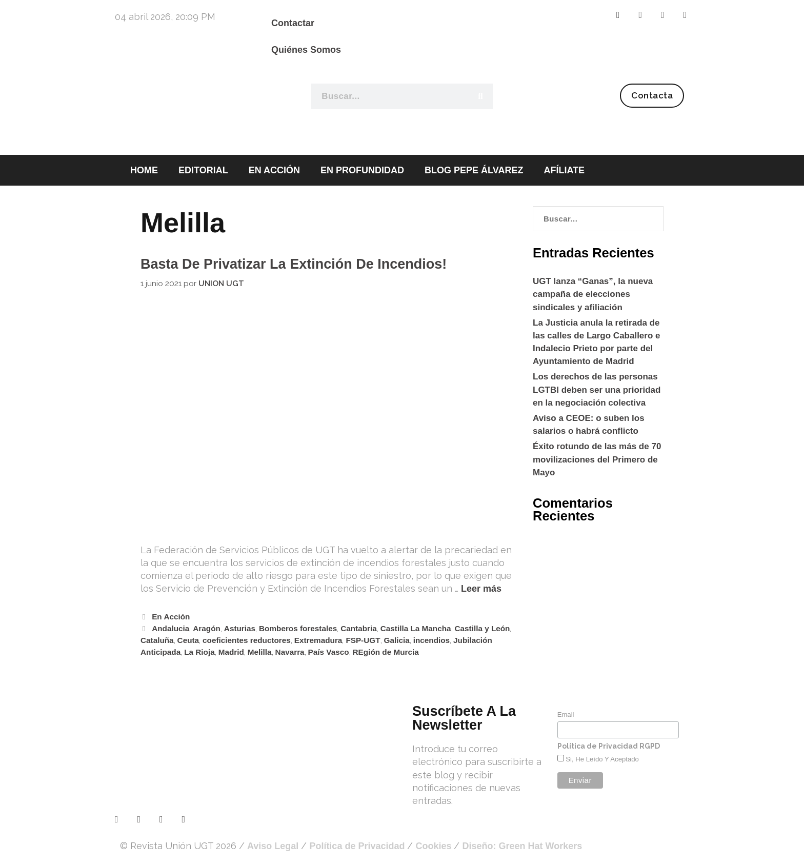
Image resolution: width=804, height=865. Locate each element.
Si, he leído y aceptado (601, 759)
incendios (431, 640)
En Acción (171, 616)
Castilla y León (482, 628)
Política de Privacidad (357, 846)
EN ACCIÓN (274, 170)
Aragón (206, 628)
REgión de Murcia (386, 652)
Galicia (397, 640)
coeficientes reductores (247, 640)
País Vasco (328, 652)
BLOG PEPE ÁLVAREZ (474, 170)
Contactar (292, 23)
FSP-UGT (363, 640)
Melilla (260, 652)
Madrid (231, 652)
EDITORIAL (203, 170)
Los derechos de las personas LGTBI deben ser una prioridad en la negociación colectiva (596, 389)
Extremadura (318, 640)
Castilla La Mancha (415, 628)
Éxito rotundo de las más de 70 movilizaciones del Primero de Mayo (597, 459)
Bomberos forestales (298, 628)
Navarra (290, 652)
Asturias (239, 628)
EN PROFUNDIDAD (362, 170)
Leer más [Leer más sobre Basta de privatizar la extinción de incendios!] (481, 589)
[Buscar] (480, 96)
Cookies (433, 846)
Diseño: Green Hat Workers (522, 846)
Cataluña (157, 640)
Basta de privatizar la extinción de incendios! (293, 264)
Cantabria (358, 628)
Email (565, 714)
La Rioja (199, 652)
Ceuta (188, 640)
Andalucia (170, 628)
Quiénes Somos (306, 50)
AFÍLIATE (564, 170)
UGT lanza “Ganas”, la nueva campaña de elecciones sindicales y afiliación (593, 294)
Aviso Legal (272, 846)
